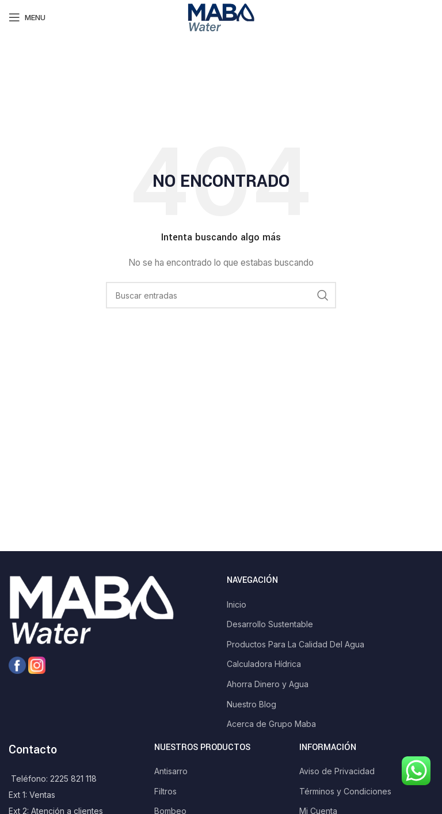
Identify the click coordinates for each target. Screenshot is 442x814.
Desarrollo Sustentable (270, 624)
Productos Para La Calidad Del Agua (295, 644)
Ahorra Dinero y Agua (267, 684)
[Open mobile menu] (27, 17)
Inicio (236, 604)
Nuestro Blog (251, 704)
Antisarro (171, 771)
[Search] (221, 295)
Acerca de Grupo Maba (271, 724)
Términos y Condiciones (345, 791)
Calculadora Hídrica (264, 664)
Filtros (165, 791)
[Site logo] (221, 16)
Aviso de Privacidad (337, 771)
